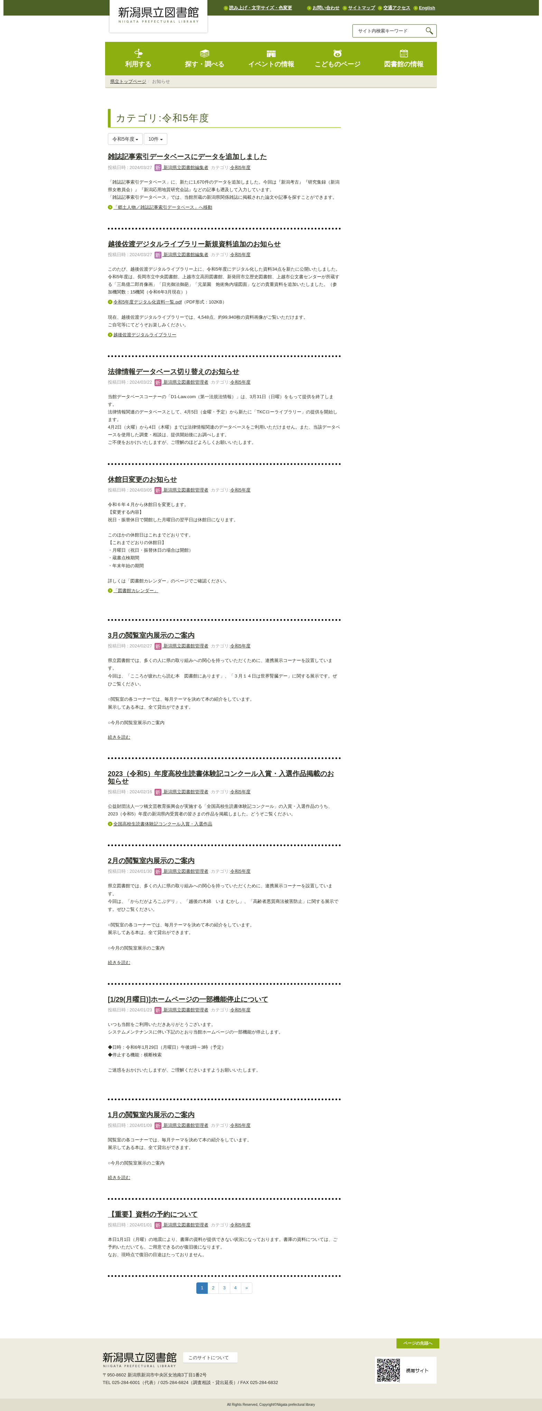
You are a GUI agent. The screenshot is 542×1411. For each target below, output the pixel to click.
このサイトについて (208, 1357)
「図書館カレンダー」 (135, 590)
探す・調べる (204, 58)
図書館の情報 (403, 58)
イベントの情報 (271, 58)
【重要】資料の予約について (153, 1214)
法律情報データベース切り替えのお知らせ (173, 371)
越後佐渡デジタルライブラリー (144, 334)
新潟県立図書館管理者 (181, 382)
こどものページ (338, 58)
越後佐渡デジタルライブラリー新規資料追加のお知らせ (194, 244)
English (427, 7)
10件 (155, 139)
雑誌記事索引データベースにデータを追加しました (187, 156)
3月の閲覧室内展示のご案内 (151, 635)
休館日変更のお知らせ (142, 479)
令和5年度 (240, 167)
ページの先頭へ (417, 1343)
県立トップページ (128, 81)
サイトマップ (361, 7)
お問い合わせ (325, 7)
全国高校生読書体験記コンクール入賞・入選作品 (162, 823)
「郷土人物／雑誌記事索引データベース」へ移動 (162, 207)
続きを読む (119, 737)
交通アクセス (396, 7)
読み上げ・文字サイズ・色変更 (260, 7)
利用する (138, 58)
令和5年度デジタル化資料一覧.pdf (147, 302)
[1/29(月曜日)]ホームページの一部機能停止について (188, 999)
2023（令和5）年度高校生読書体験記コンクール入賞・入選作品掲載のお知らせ (221, 777)
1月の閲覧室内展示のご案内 (151, 1115)
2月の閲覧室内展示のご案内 (151, 861)
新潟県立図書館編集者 (181, 167)
